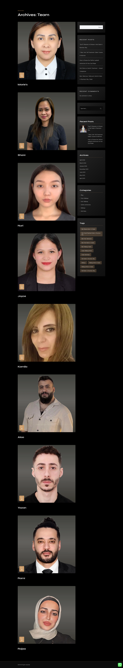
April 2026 (82, 160)
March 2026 (83, 163)
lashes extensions (86, 204)
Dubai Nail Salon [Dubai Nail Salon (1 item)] (86, 254)
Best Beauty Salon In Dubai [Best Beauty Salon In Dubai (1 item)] (88, 229)
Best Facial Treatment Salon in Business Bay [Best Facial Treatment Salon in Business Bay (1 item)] (91, 233)
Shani (21, 155)
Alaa (21, 437)
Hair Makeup (84, 201)
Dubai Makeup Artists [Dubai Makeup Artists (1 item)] (87, 250)
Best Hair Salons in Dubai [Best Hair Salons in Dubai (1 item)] (88, 242)
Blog (82, 195)
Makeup (83, 208)
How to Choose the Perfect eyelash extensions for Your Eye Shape (95, 141)
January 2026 (83, 166)
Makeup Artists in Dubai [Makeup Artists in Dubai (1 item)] (87, 266)
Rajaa (22, 648)
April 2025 (82, 178)
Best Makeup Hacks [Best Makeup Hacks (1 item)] (86, 246)
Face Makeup (84, 198)
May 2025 (82, 175)
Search (100, 27)
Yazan (22, 507)
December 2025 (84, 169)
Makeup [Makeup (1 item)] (83, 262)
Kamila (22, 366)
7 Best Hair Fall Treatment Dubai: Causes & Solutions (95, 135)
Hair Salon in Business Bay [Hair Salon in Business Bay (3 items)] (88, 258)
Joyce (22, 296)
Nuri (20, 225)
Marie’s (23, 84)
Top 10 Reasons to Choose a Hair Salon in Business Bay (95, 128)
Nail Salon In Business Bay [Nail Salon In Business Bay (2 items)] (88, 270)
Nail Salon (83, 211)
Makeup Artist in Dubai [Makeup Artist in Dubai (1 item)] (94, 262)
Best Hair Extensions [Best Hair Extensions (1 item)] (87, 238)
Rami (21, 578)
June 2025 (82, 172)
